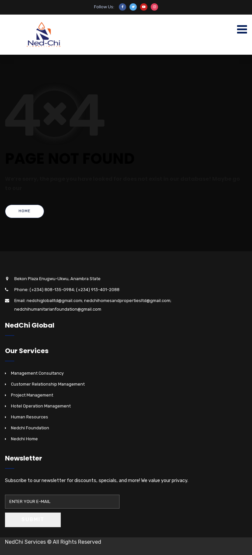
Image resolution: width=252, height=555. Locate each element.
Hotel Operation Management (41, 405)
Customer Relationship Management (48, 384)
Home (25, 211)
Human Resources (29, 416)
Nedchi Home (24, 438)
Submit (33, 520)
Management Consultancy (37, 373)
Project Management (32, 395)
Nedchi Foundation (30, 427)
